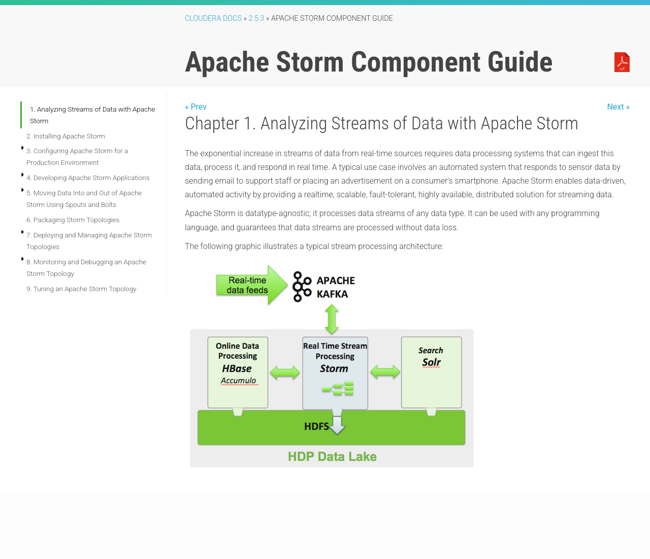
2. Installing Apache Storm (65, 136)
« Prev (196, 107)
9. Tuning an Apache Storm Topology (81, 289)
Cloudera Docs (213, 18)
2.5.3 (257, 18)
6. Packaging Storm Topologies (72, 220)
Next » (618, 107)
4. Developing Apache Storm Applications (88, 177)
